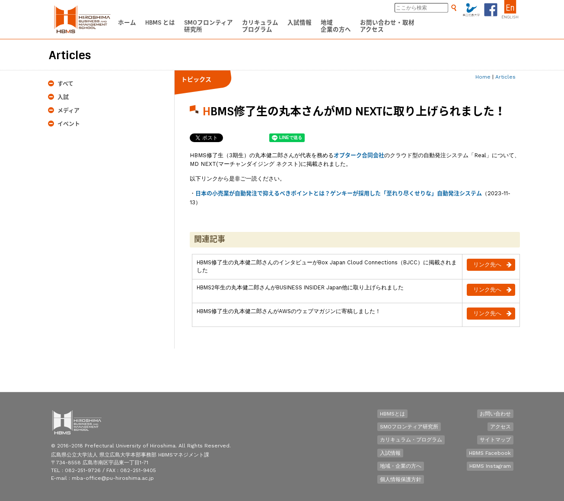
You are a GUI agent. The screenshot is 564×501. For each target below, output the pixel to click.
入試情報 (390, 453)
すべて (65, 83)
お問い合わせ (495, 414)
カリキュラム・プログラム (411, 440)
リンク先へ (487, 264)
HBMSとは (392, 414)
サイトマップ (495, 440)
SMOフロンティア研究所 (409, 427)
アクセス (500, 427)
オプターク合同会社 (359, 155)
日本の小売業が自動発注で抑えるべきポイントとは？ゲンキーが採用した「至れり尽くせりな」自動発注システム (338, 193)
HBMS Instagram (490, 466)
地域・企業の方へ (400, 466)
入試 (63, 97)
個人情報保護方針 (400, 479)
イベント (68, 123)
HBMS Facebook (490, 453)
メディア (68, 110)
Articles (505, 77)
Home (483, 77)
